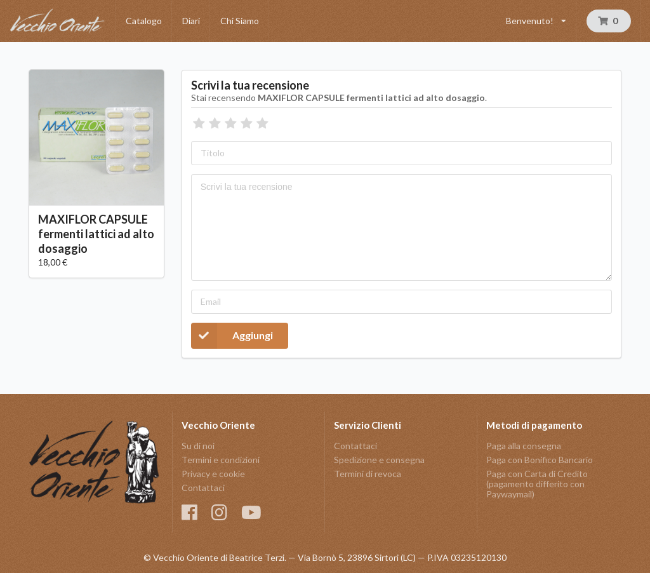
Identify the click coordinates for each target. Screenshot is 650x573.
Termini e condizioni (221, 459)
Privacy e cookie (213, 473)
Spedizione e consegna (379, 459)
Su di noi (198, 446)
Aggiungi (232, 336)
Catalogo (144, 20)
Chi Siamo (239, 20)
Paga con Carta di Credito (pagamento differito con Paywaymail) (537, 483)
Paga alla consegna (523, 446)
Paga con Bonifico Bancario (539, 459)
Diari (191, 20)
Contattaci (203, 487)
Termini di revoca (367, 473)
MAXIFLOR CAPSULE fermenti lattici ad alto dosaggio (96, 233)
